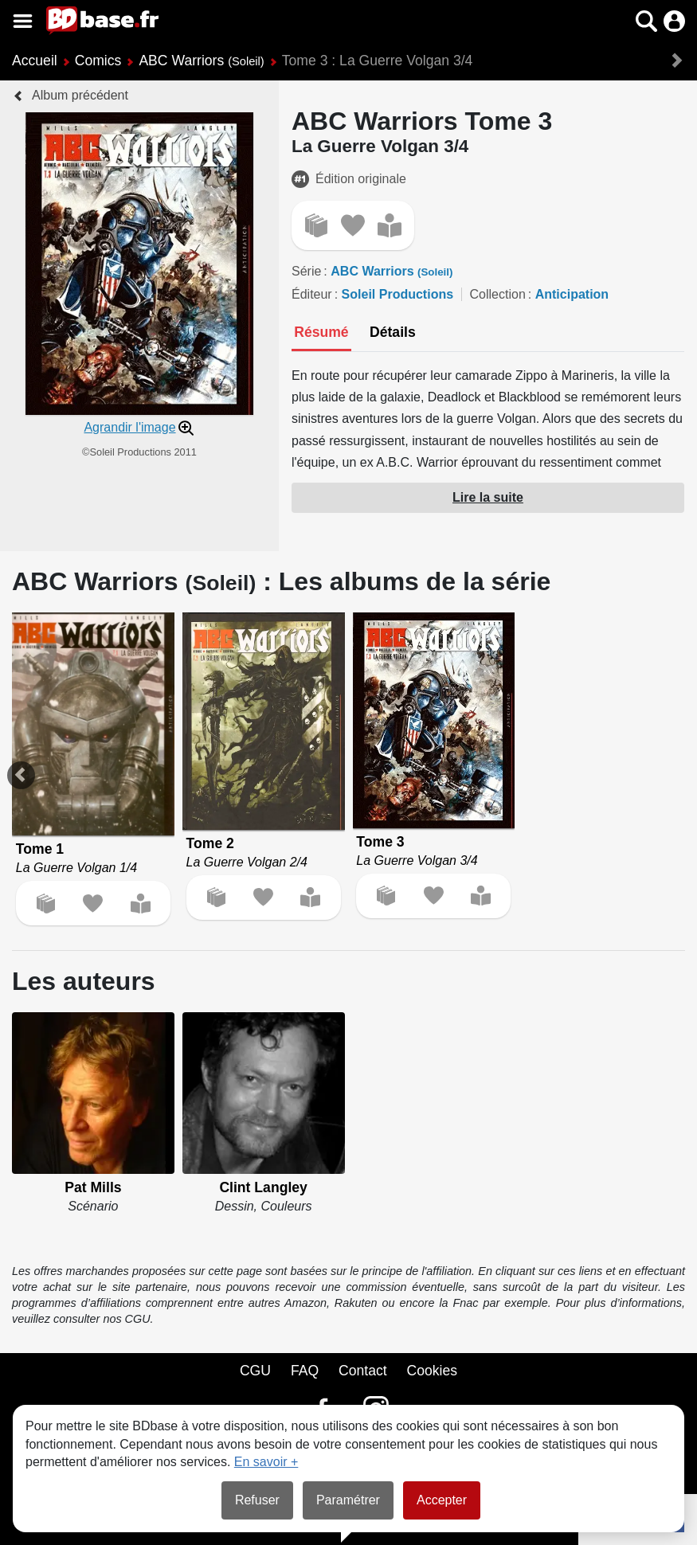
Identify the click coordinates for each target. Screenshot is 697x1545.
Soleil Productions (397, 294)
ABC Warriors (201, 60)
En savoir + (266, 1462)
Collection (498, 294)
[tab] (321, 333)
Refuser (257, 1500)
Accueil (34, 60)
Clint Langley (263, 1187)
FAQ (305, 1371)
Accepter (442, 1500)
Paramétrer (348, 1500)
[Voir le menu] (22, 21)
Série (306, 271)
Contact (363, 1371)
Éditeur (312, 294)
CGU (255, 1371)
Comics (98, 60)
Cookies (432, 1371)
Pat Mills (93, 1187)
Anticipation (572, 294)
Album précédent (80, 95)
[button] (646, 21)
